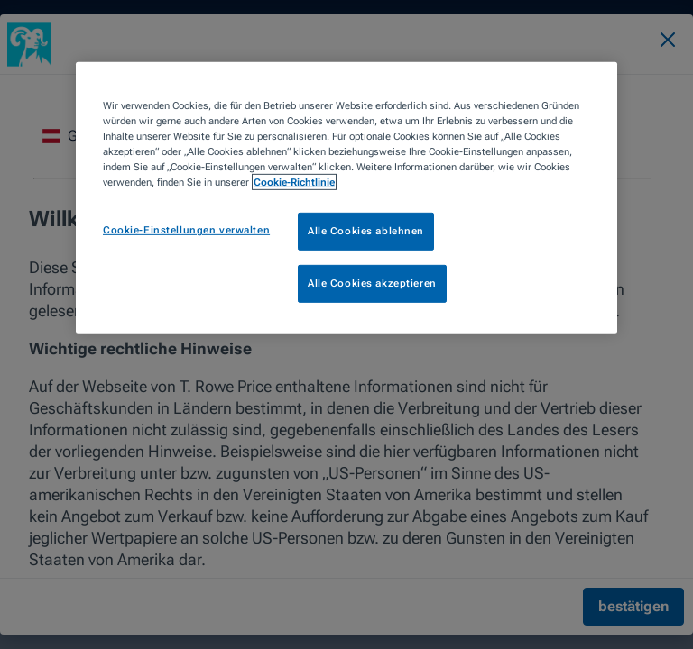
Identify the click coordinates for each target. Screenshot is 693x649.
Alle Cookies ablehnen (366, 230)
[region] (346, 198)
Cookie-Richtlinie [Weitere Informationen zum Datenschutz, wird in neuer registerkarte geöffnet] (294, 182)
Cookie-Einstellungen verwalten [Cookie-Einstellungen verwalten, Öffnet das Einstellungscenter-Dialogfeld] (186, 230)
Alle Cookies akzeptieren (372, 283)
